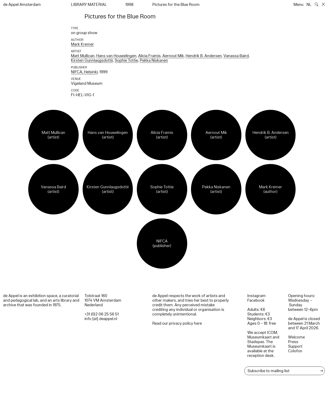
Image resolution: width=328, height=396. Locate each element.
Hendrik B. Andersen (204, 56)
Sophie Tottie (126, 60)
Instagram (256, 296)
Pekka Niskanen (154, 60)
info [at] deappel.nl (101, 319)
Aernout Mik (173, 56)
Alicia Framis (149, 56)
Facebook (256, 300)
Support (295, 346)
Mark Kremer (82, 44)
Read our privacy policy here (177, 323)
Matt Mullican (83, 56)
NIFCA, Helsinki (84, 72)
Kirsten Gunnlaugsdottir (92, 60)
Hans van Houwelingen (116, 56)
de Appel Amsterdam (22, 4)
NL (308, 4)
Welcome (296, 337)
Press (293, 342)
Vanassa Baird (236, 56)
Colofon (295, 351)
